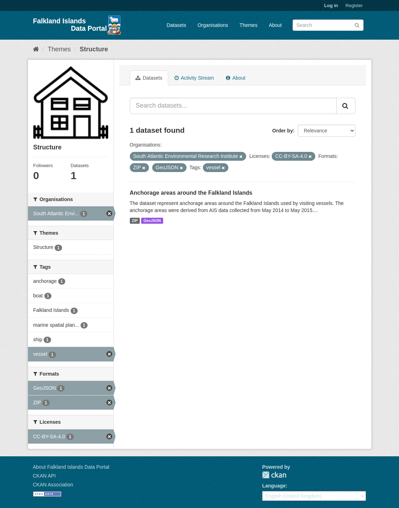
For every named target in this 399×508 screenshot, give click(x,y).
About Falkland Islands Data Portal (71, 467)
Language (274, 486)
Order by (282, 130)
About (275, 25)
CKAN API (44, 476)
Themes (248, 25)
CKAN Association (53, 484)
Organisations (213, 25)
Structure (94, 49)
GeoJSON (152, 220)
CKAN (274, 475)
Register (353, 5)
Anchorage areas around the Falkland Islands (191, 193)
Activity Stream (194, 78)
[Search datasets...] (233, 106)
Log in (331, 5)
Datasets (176, 25)
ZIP (135, 220)
